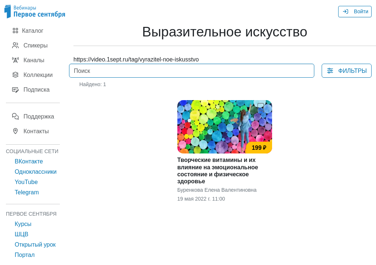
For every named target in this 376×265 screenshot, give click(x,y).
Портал (25, 254)
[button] (262, 106)
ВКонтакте (29, 161)
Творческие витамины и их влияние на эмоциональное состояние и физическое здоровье (217, 170)
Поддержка (33, 116)
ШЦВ (21, 234)
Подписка (31, 89)
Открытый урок (35, 244)
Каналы (28, 60)
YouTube (26, 182)
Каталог (27, 30)
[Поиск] (191, 71)
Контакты (30, 131)
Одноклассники (36, 171)
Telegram (27, 192)
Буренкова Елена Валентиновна (217, 189)
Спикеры (30, 45)
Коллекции (32, 74)
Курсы (23, 223)
